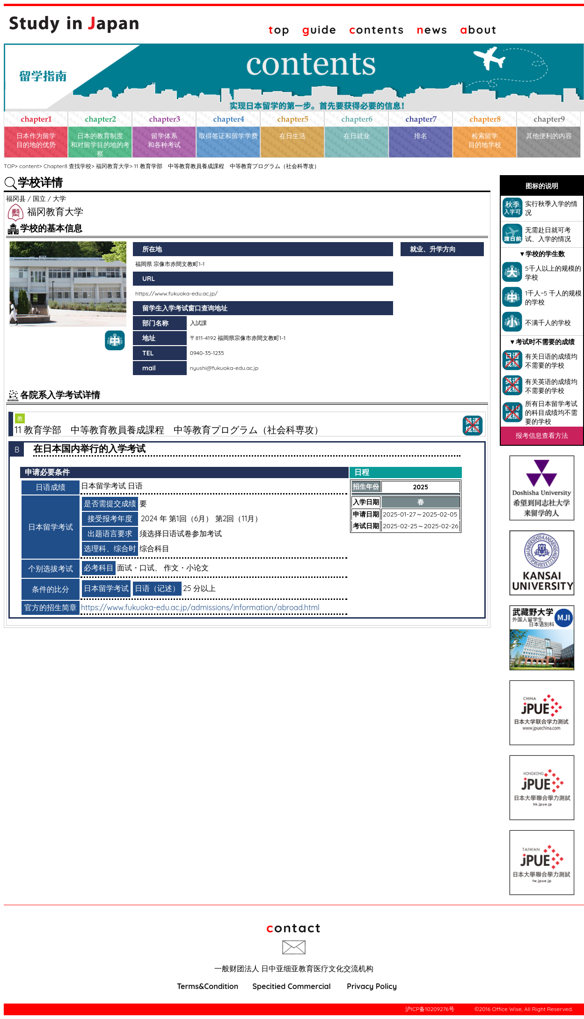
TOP (9, 166)
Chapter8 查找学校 (67, 166)
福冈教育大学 (113, 166)
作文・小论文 (186, 567)
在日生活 (292, 136)
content (29, 166)
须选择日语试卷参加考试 (180, 533)
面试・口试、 (139, 567)
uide (319, 29)
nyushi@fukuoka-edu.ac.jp (224, 367)
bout (478, 29)
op (279, 29)
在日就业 (356, 136)
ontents (376, 29)
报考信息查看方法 (542, 435)
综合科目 (154, 548)
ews (432, 29)
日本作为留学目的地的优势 (36, 140)
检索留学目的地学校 (484, 140)
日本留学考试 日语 (112, 485)
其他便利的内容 (549, 136)
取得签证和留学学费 (228, 136)
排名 (420, 136)
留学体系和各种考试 (164, 140)
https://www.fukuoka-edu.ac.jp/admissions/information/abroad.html (200, 607)
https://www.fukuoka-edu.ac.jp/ (176, 293)
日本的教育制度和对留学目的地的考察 (100, 145)
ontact (293, 927)
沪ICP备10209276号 (429, 1008)
